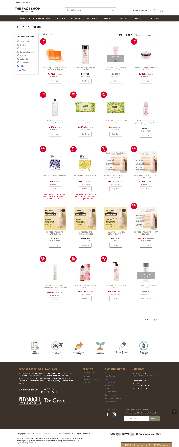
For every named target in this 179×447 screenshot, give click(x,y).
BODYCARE (123, 18)
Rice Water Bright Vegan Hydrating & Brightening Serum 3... (146, 123)
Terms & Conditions (113, 398)
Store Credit (110, 389)
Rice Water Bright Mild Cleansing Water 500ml (55, 122)
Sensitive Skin (25, 42)
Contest (108, 373)
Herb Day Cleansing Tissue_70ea (85, 122)
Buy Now (55, 81)
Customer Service (115, 369)
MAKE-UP (108, 18)
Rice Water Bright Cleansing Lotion (115, 286)
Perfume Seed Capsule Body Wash (85, 286)
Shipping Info (110, 382)
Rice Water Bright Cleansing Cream (146, 69)
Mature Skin (24, 59)
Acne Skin (23, 55)
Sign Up (144, 11)
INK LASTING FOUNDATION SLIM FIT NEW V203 (146, 233)
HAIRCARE (138, 18)
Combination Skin (27, 52)
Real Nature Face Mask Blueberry (55, 175)
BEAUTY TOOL (155, 18)
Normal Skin (24, 62)
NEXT (130, 35)
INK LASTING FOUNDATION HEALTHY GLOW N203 (55, 233)
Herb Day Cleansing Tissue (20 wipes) (115, 122)
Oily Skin (23, 45)
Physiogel (87, 376)
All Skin (22, 66)
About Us (88, 369)
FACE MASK (92, 18)
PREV (121, 35)
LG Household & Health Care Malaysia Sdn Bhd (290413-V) (52, 434)
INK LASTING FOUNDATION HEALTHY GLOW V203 (85, 233)
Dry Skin (23, 48)
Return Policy (110, 385)
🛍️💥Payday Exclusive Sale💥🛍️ (35, 18)
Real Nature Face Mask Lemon (85, 175)
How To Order (110, 376)
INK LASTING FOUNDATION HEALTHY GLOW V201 (116, 233)
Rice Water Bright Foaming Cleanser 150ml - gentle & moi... (116, 69)
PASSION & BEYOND (90, 379)
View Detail (115, 81)
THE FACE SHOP (89, 373)
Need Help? (138, 369)
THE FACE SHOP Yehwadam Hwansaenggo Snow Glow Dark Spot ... (55, 287)
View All (138, 35)
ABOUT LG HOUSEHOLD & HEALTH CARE (38, 369)
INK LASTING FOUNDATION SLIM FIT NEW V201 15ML (146, 176)
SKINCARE (61, 18)
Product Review (111, 392)
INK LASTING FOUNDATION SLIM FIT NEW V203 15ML (116, 176)
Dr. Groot (86, 382)
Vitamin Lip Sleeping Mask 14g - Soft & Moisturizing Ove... (55, 69)
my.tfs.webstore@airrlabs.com (145, 376)
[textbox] (90, 10)
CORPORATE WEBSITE (23, 2)
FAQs (107, 379)
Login (135, 11)
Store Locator (110, 395)
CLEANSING (76, 18)
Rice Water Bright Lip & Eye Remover (85, 69)
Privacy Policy (110, 401)
